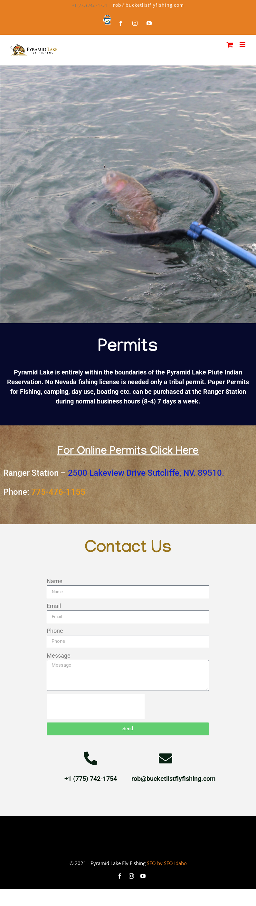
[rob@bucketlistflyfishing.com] (165, 758)
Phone (55, 630)
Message (59, 655)
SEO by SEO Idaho (167, 863)
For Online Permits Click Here (128, 452)
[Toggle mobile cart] (230, 44)
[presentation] (96, 706)
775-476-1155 (58, 492)
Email (54, 605)
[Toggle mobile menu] (243, 44)
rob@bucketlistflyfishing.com (148, 5)
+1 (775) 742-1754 (90, 778)
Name (54, 581)
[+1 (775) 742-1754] (90, 758)
